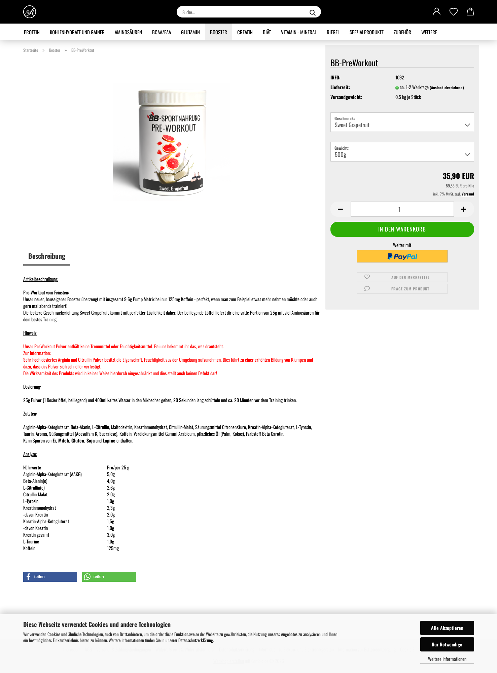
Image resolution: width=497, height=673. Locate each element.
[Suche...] (312, 11)
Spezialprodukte (367, 32)
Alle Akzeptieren (447, 627)
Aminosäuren (128, 32)
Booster (218, 32)
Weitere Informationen (447, 658)
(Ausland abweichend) (447, 87)
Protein (32, 32)
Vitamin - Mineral (299, 32)
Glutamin (190, 32)
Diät (267, 32)
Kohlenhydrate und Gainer (77, 32)
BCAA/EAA (161, 32)
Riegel (333, 32)
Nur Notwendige (447, 644)
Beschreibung (46, 256)
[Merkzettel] (453, 12)
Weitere (429, 32)
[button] (436, 12)
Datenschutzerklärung (195, 640)
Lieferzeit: (340, 87)
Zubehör (402, 32)
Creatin (245, 32)
